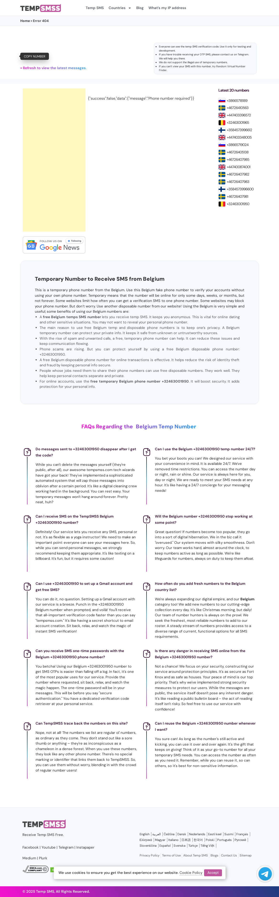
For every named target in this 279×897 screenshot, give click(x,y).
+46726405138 (237, 152)
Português (224, 840)
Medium (29, 858)
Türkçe (193, 846)
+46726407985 (238, 159)
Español (165, 846)
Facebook (30, 847)
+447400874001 (238, 167)
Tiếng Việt (207, 846)
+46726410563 (237, 107)
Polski (210, 840)
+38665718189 (237, 100)
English (144, 834)
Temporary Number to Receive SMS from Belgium (99, 278)
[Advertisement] (54, 160)
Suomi (228, 834)
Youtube (49, 847)
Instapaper (85, 847)
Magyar (160, 840)
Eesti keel (214, 834)
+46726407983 (238, 181)
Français (242, 834)
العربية (156, 834)
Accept (213, 873)
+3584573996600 (240, 189)
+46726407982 (238, 174)
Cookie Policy (190, 872)
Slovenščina (148, 846)
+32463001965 (238, 122)
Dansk (181, 834)
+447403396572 (239, 115)
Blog (140, 7)
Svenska (179, 846)
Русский (240, 840)
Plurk (43, 858)
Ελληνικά (146, 840)
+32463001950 (238, 204)
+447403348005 (239, 137)
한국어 (198, 840)
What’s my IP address (167, 7)
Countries (120, 8)
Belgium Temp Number (166, 426)
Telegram (243, 54)
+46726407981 (237, 196)
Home (25, 21)
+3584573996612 (239, 130)
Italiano (173, 840)
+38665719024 (237, 144)
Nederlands (197, 834)
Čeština (169, 834)
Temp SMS (95, 7)
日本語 (186, 840)
